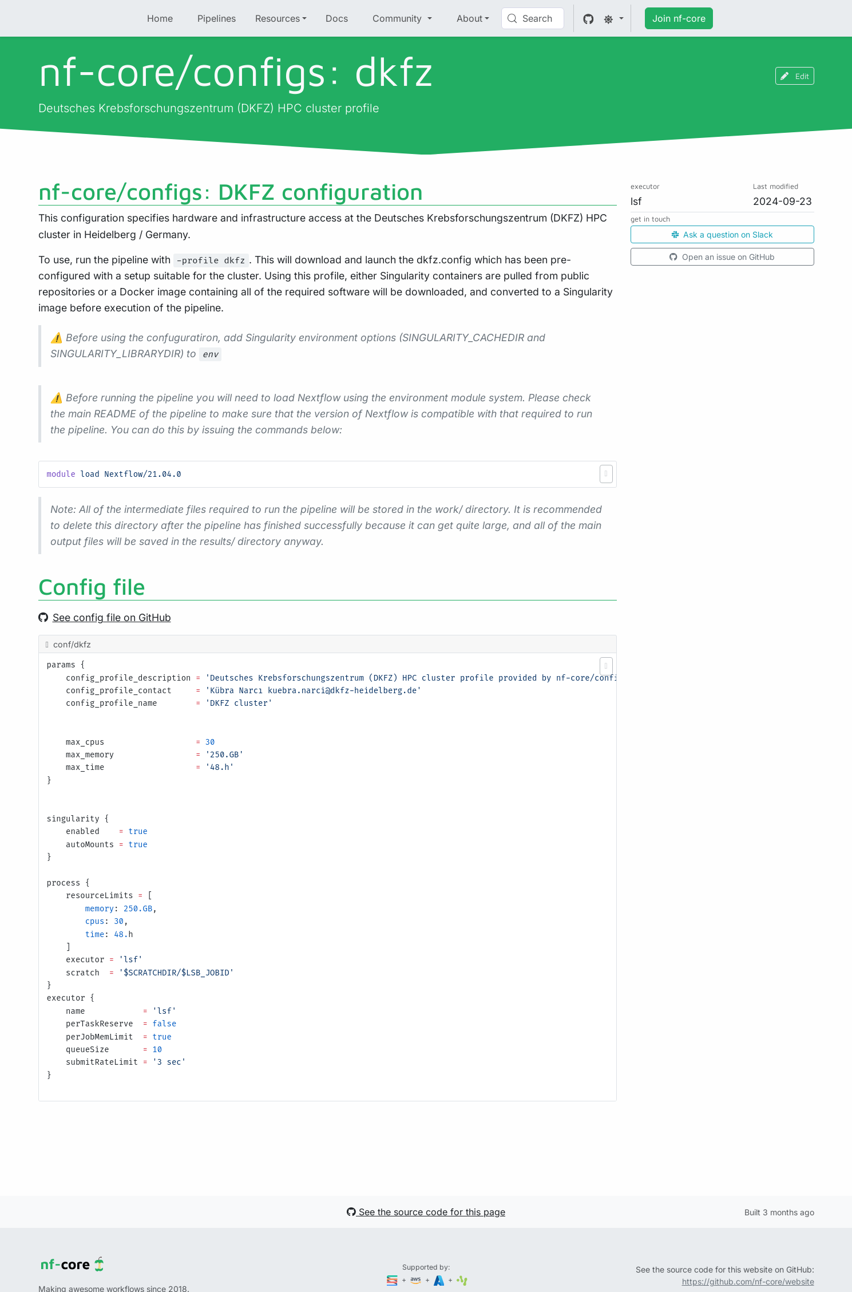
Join (679, 18)
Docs (337, 18)
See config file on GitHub (104, 617)
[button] (606, 474)
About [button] (469, 18)
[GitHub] (588, 18)
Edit (794, 76)
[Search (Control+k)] (532, 18)
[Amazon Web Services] (416, 1279)
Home (160, 18)
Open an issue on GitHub (722, 257)
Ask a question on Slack (722, 234)
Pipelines (216, 18)
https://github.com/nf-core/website (748, 1281)
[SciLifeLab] (462, 1279)
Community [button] (398, 18)
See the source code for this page (426, 1212)
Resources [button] (277, 18)
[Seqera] (393, 1279)
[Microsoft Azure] (440, 1279)
